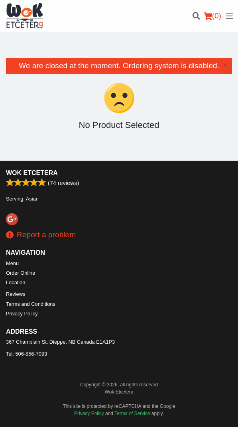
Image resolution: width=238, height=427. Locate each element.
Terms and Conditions (30, 304)
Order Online (20, 273)
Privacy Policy (22, 314)
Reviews (15, 294)
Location (15, 282)
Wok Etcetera (32, 172)
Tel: (26, 354)
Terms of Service (132, 413)
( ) (212, 16)
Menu (12, 263)
